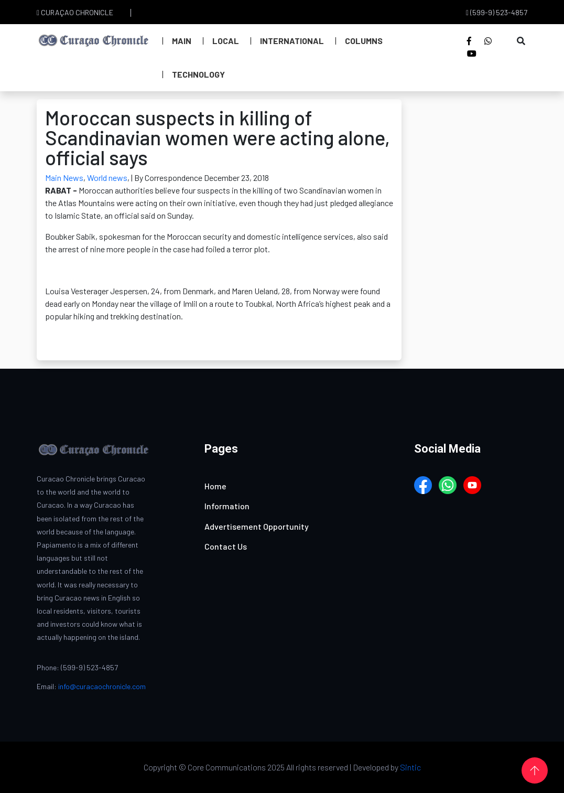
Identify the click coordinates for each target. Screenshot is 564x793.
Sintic (410, 767)
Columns (364, 41)
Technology (198, 74)
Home (215, 486)
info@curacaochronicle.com (102, 686)
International (292, 41)
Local (225, 41)
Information (227, 506)
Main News (64, 178)
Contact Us (225, 546)
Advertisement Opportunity (256, 526)
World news (107, 178)
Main (181, 41)
